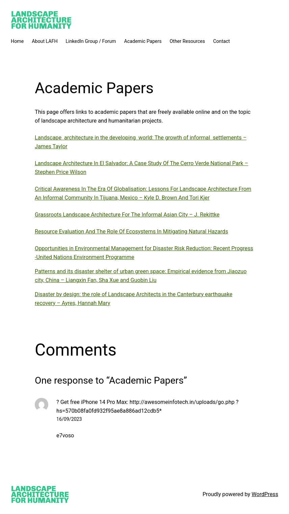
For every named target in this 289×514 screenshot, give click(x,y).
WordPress (265, 494)
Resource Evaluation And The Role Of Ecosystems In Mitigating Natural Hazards (131, 231)
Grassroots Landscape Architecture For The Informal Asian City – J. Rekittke (127, 214)
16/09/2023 (69, 419)
